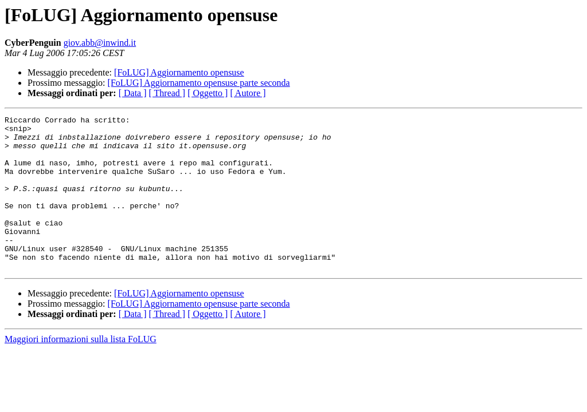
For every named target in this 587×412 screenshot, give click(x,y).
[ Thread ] (167, 93)
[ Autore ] (247, 93)
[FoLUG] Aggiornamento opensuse (179, 72)
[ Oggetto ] (207, 93)
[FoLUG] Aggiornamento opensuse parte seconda (199, 83)
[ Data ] (133, 93)
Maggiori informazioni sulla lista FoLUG (80, 370)
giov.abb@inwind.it (100, 42)
